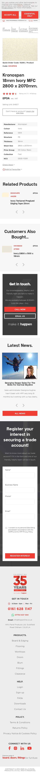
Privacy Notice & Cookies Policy (20, 733)
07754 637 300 (22, 615)
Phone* (8, 496)
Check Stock (8, 165)
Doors (20, 657)
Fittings (20, 668)
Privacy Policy (7, 8)
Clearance (20, 674)
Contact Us (20, 709)
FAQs (20, 698)
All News (20, 413)
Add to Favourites (12, 169)
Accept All (10, 15)
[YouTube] (29, 748)
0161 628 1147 (20, 609)
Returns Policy (20, 728)
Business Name (11, 485)
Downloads (20, 703)
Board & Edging (20, 641)
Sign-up (20, 692)
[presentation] (16, 541)
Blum (20, 663)
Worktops (20, 652)
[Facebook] (9, 748)
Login (20, 687)
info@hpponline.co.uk (23, 620)
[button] (16, 211)
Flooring (20, 646)
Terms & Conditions (20, 722)
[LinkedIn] (22, 748)
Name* (8, 470)
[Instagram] (15, 748)
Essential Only (29, 15)
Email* (7, 511)
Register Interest (20, 556)
